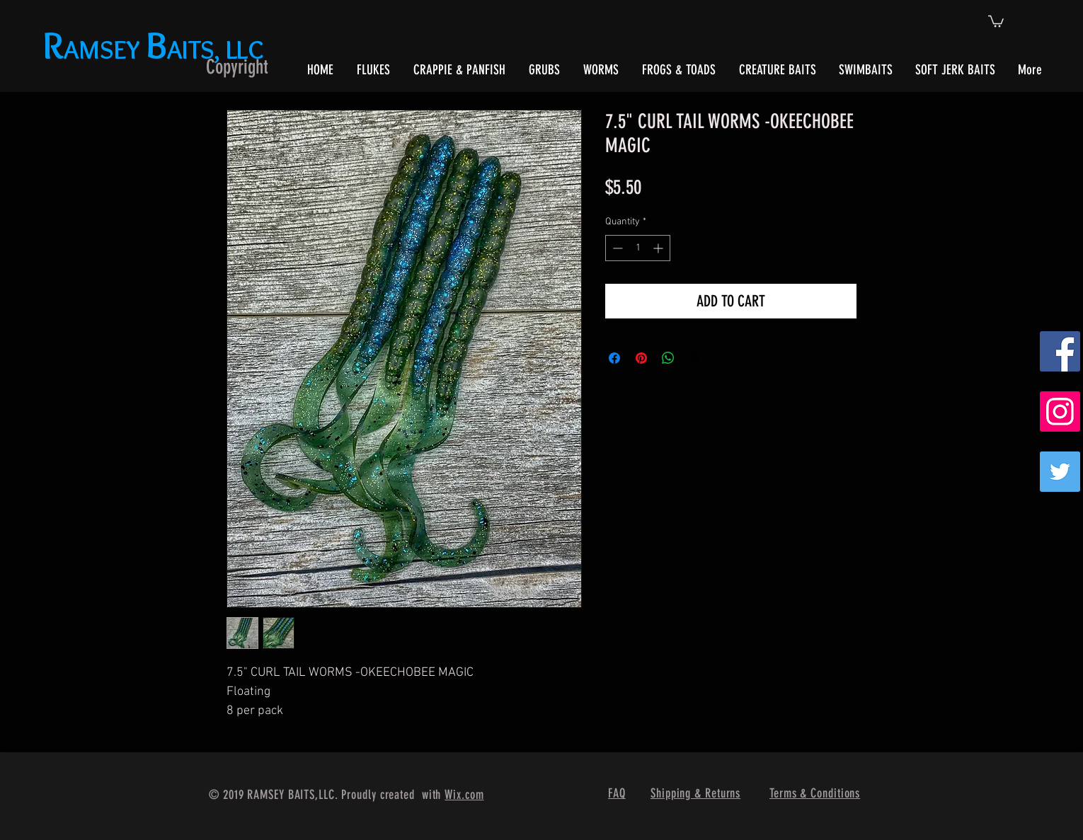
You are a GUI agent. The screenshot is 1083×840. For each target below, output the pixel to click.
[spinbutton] (638, 248)
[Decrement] (616, 248)
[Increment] (659, 248)
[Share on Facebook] (614, 358)
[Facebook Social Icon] (1060, 351)
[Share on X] (695, 358)
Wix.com (464, 794)
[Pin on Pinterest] (641, 358)
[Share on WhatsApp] (668, 358)
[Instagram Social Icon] (1060, 411)
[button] (996, 20)
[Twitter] (1060, 471)
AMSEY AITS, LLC (156, 49)
